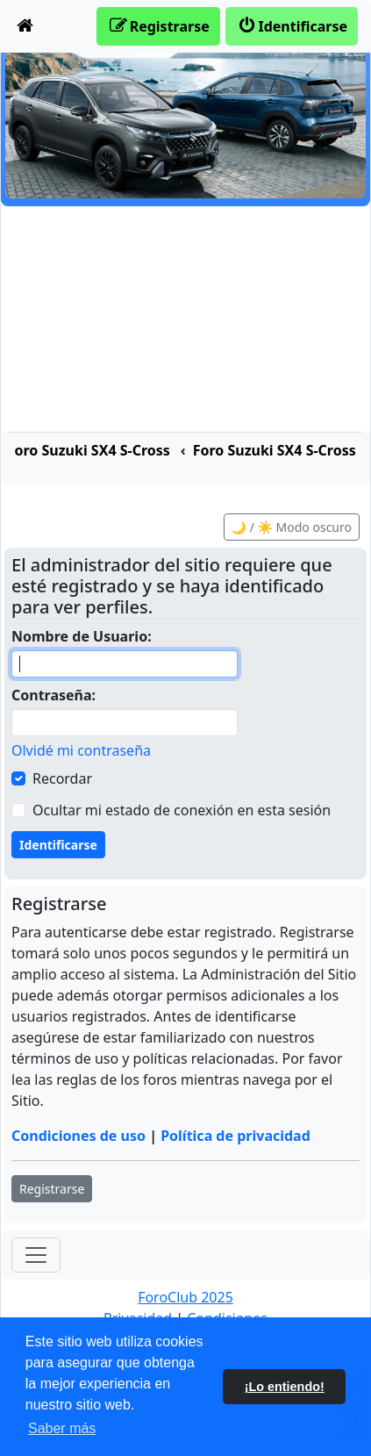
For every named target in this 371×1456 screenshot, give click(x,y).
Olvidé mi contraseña (81, 750)
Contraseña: (53, 695)
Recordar (62, 778)
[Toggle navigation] (36, 1255)
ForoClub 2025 (185, 1297)
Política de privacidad (235, 1135)
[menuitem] (25, 26)
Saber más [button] (62, 1428)
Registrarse (51, 1188)
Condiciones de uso (78, 1135)
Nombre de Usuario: (81, 636)
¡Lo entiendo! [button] (285, 1387)
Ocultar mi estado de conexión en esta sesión (181, 810)
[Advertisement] (185, 319)
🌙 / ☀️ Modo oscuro (292, 527)
